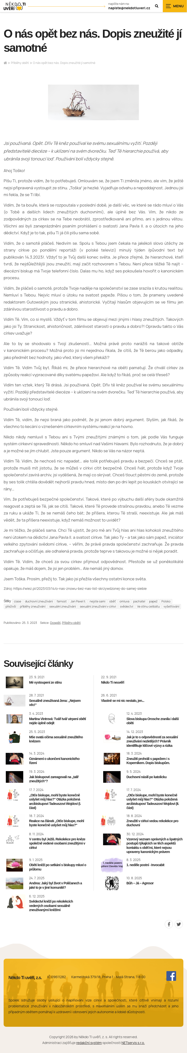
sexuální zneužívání (62, 606)
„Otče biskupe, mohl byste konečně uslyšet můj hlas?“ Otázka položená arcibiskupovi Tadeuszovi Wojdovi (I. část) (55, 801)
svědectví (126, 606)
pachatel (139, 601)
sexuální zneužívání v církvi (98, 606)
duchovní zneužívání (39, 601)
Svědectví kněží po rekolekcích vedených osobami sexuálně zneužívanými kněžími (51, 905)
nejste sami (97, 601)
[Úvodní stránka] (14, 6)
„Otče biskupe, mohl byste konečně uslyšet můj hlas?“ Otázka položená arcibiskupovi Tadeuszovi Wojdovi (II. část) (152, 801)
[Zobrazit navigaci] (175, 6)
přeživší (11, 606)
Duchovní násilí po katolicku (146, 777)
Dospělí (55, 623)
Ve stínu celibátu (148, 606)
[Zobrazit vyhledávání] (157, 6)
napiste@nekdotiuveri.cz (129, 8)
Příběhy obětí (20, 63)
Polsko (166, 601)
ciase (17, 601)
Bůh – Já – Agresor (140, 883)
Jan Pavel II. (78, 601)
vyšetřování (171, 606)
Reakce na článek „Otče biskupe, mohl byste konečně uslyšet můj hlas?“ (56, 823)
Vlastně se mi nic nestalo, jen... (122, 701)
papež (153, 601)
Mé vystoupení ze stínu (45, 682)
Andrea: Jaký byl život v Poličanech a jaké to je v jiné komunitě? (55, 885)
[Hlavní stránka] (5, 63)
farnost (62, 601)
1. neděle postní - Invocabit (145, 865)
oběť (112, 601)
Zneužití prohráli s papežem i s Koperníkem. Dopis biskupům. (148, 761)
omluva (124, 601)
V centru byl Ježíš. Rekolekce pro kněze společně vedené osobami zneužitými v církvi (57, 843)
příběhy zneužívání (32, 606)
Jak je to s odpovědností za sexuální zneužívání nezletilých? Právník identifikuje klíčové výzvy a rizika (152, 741)
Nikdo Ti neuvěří (112, 682)
